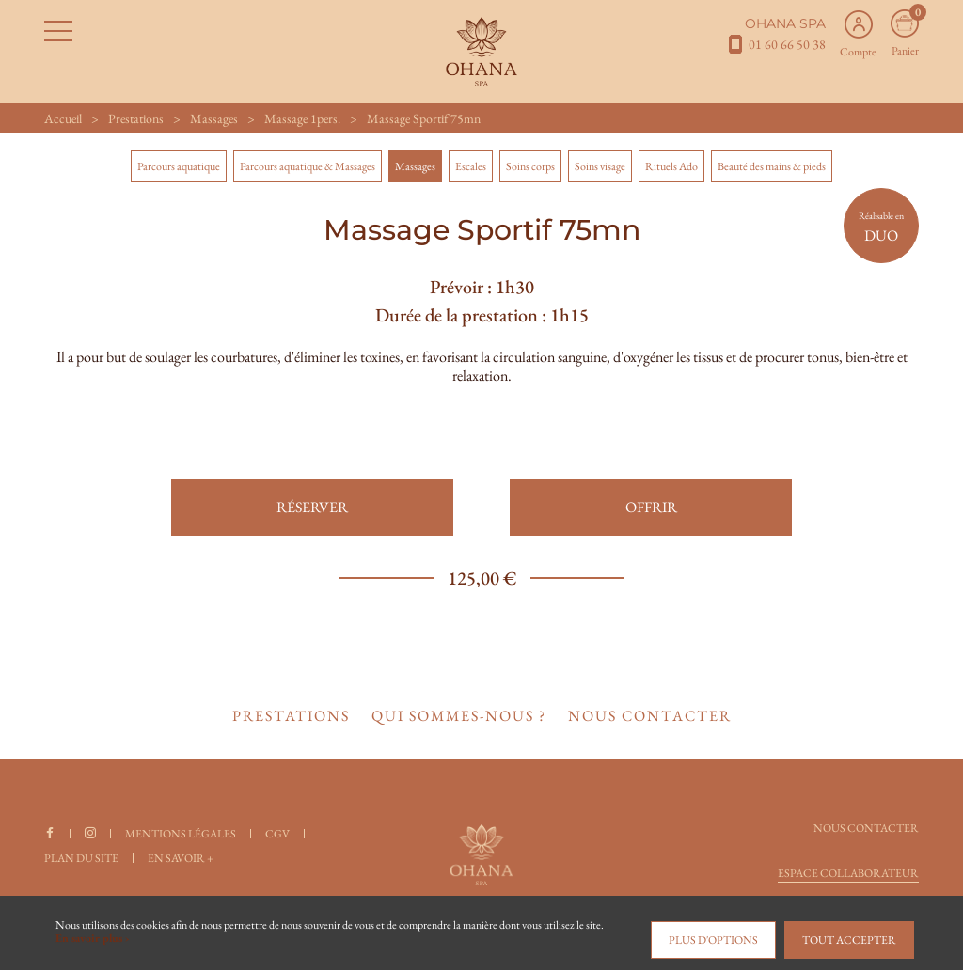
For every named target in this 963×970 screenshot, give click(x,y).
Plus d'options (713, 939)
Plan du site (81, 858)
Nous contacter (866, 828)
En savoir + (180, 858)
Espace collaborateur (848, 873)
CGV (277, 833)
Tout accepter (849, 939)
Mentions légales (180, 833)
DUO (881, 227)
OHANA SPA (785, 23)
